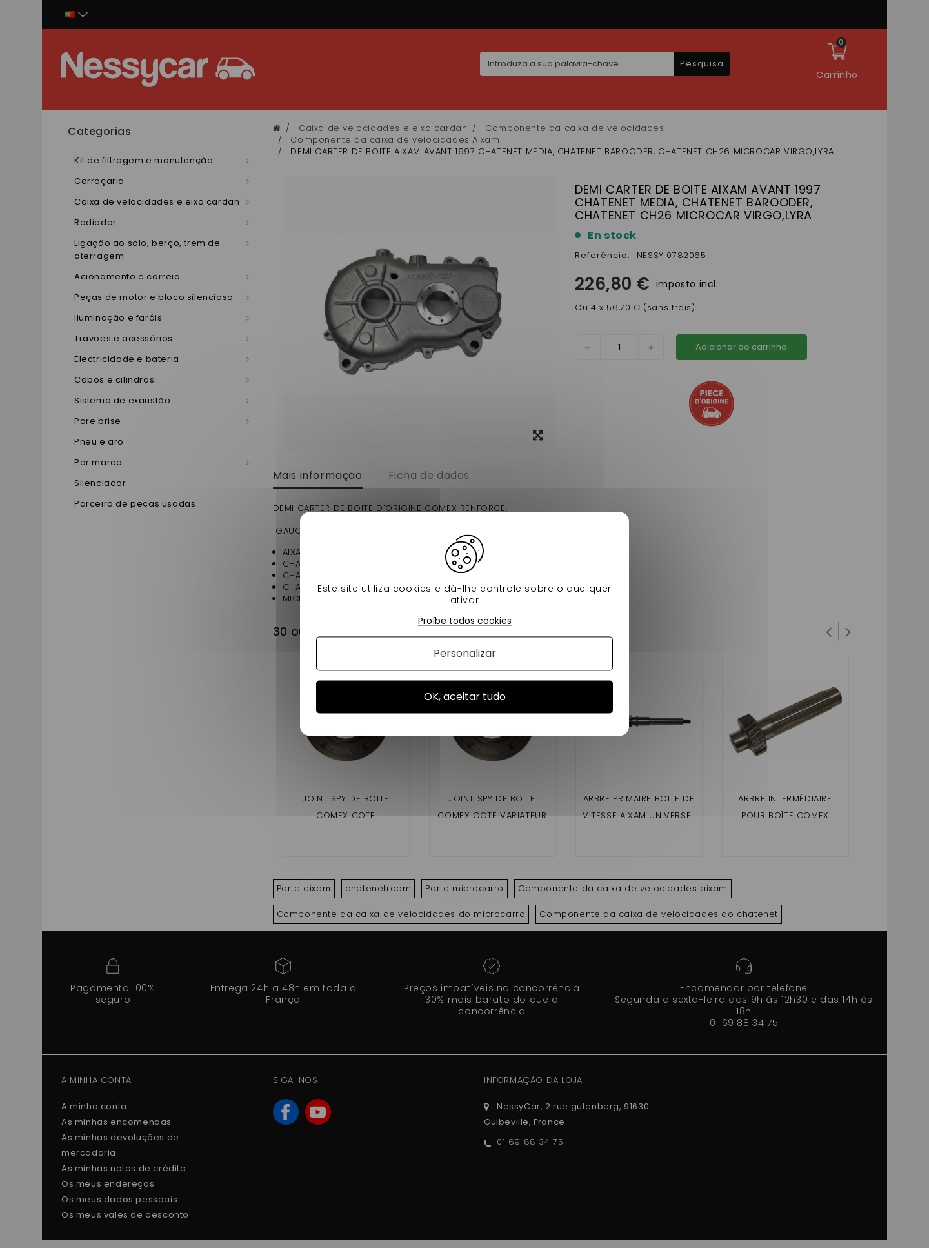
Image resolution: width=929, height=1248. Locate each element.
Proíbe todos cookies (465, 621)
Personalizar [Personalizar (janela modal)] (465, 653)
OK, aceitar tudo (465, 696)
